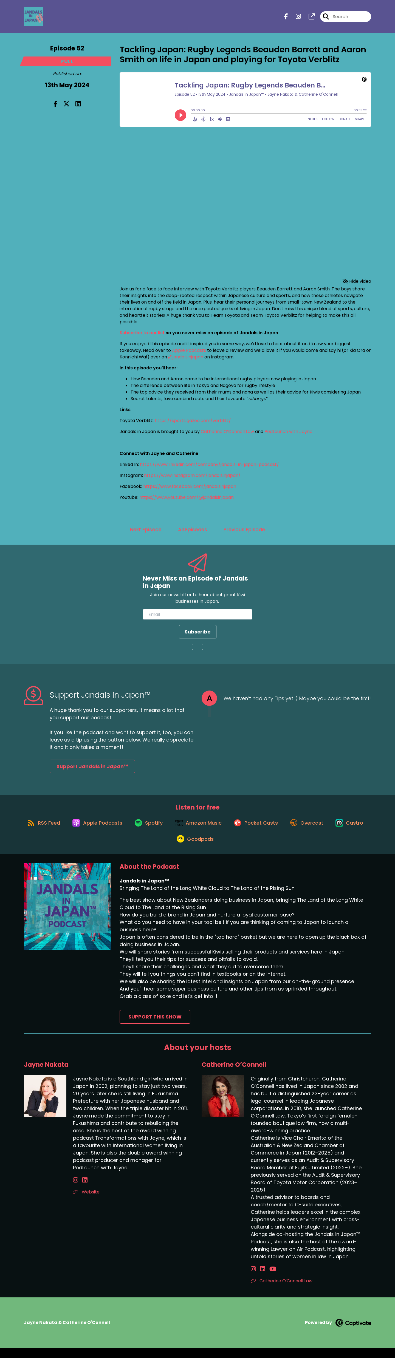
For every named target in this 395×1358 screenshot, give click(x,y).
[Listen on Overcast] (332, 828)
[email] (197, 617)
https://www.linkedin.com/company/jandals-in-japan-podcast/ (209, 467)
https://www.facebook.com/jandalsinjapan (189, 489)
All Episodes (192, 531)
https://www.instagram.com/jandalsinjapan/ (192, 478)
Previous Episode (244, 531)
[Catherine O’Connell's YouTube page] (266, 1279)
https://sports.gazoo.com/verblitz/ (193, 423)
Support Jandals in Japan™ (92, 768)
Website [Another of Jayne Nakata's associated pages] (86, 1202)
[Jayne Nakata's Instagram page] (75, 1190)
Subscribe (198, 634)
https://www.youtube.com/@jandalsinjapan (186, 500)
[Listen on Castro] (169, 848)
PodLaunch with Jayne (288, 434)
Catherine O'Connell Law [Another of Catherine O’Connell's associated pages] (281, 1291)
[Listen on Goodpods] (215, 848)
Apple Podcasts (189, 353)
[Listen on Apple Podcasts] (113, 828)
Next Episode (146, 531)
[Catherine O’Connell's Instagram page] (253, 1279)
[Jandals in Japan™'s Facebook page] (286, 18)
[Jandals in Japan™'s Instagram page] (295, 18)
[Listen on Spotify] (167, 829)
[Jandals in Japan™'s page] (308, 18)
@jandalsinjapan (185, 359)
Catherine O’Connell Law (228, 434)
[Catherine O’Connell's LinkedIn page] (259, 1279)
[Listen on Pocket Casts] (279, 829)
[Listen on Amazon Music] (218, 828)
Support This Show (155, 1026)
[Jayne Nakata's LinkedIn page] (81, 1190)
